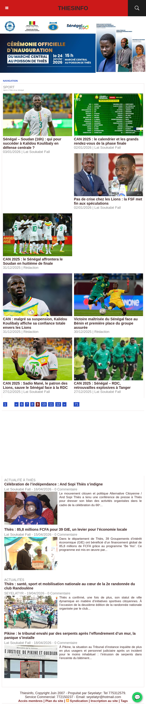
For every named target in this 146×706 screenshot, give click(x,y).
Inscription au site (105, 701)
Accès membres (28, 701)
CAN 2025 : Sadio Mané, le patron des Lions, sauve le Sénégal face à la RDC (36, 385)
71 (77, 404)
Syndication (79, 701)
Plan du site (53, 701)
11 (51, 404)
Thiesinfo (73, 8)
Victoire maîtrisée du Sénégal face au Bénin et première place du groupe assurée (106, 323)
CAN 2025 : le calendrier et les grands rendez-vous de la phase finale (107, 141)
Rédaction (31, 268)
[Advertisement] (33, 446)
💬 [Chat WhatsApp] (137, 697)
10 (44, 404)
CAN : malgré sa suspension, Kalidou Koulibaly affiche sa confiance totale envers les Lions (36, 323)
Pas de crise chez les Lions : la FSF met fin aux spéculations (105, 201)
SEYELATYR (14, 593)
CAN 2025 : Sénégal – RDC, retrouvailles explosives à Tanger (103, 385)
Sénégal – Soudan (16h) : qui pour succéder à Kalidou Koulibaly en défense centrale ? (33, 143)
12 (59, 404)
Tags (126, 701)
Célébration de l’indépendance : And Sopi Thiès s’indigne (54, 484)
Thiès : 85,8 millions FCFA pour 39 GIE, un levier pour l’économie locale (67, 530)
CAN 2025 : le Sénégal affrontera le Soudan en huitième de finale (33, 261)
